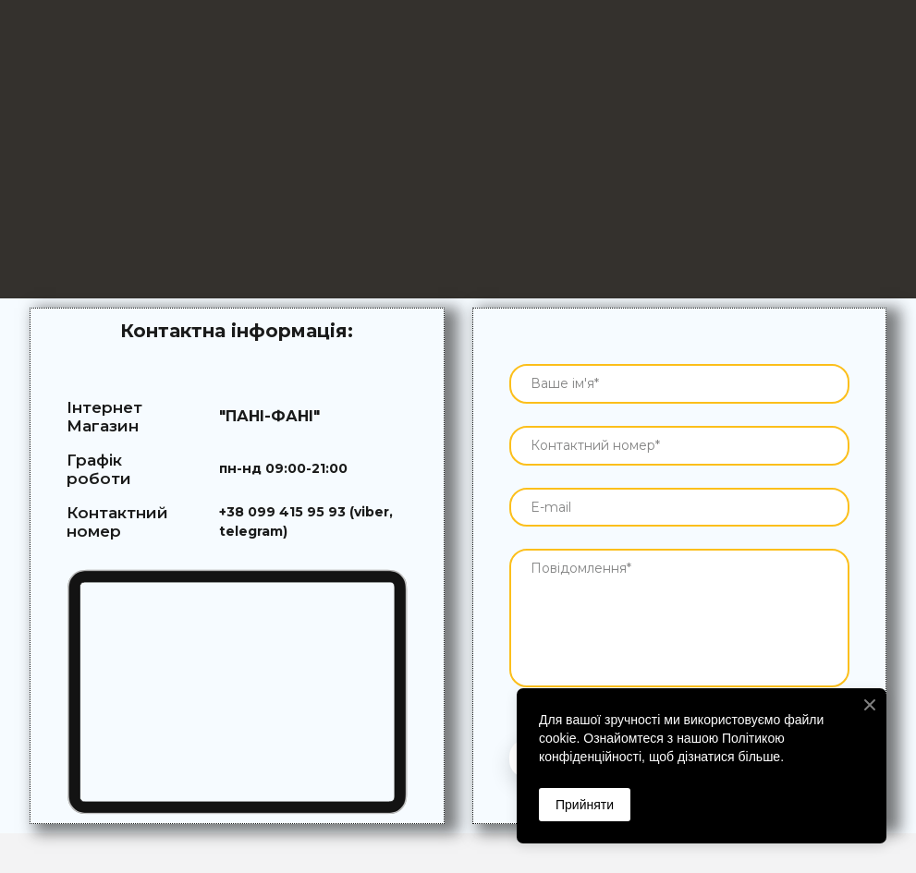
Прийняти (585, 804)
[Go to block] (237, 692)
